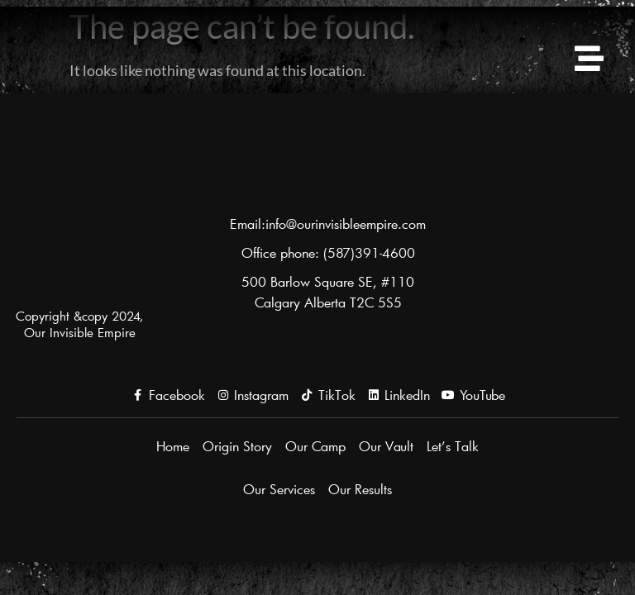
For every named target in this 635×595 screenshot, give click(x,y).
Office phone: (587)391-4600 (328, 252)
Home (172, 446)
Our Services (279, 488)
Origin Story (237, 446)
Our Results (360, 488)
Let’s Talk (453, 446)
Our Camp (315, 446)
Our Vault (386, 446)
